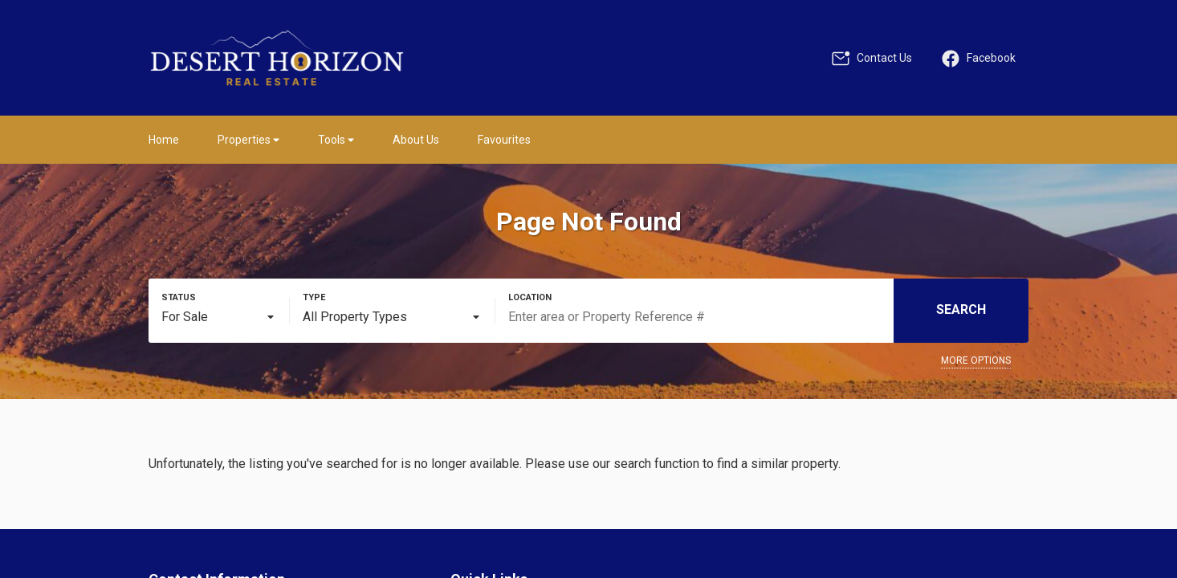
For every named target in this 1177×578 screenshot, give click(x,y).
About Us (416, 139)
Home (164, 139)
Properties (248, 140)
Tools (336, 140)
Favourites (504, 139)
